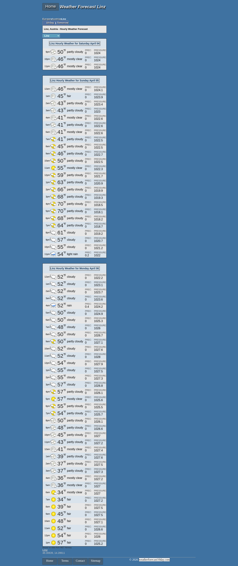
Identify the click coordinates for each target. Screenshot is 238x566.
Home (50, 6)
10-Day (50, 22)
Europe (46, 19)
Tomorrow (63, 22)
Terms (65, 560)
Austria (56, 19)
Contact (80, 560)
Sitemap (95, 560)
